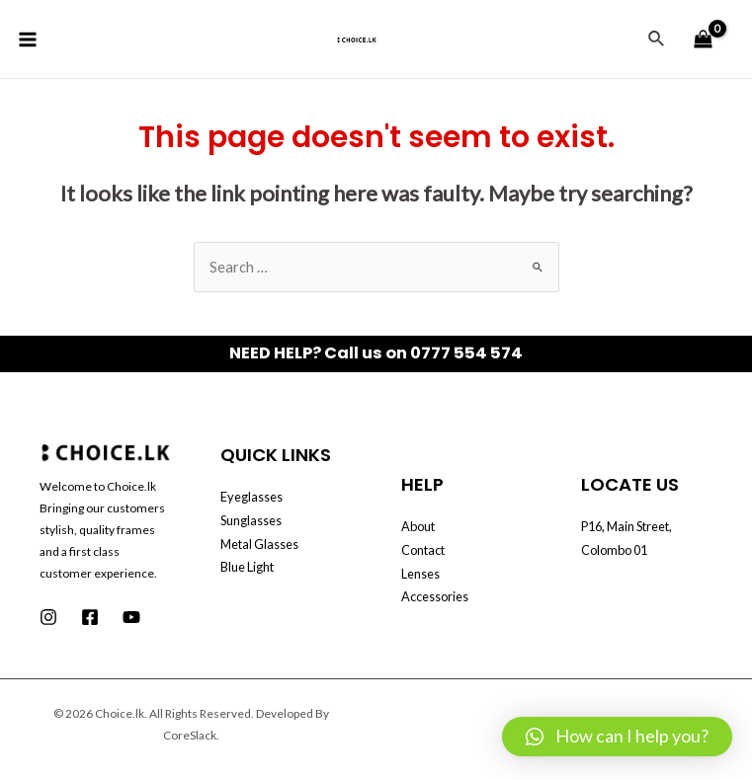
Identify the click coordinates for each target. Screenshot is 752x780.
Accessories (434, 596)
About (418, 526)
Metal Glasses (259, 544)
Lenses (420, 574)
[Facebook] (90, 617)
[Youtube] (131, 617)
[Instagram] (48, 617)
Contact (423, 550)
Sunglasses (251, 520)
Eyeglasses (251, 497)
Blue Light (247, 567)
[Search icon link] (657, 39)
